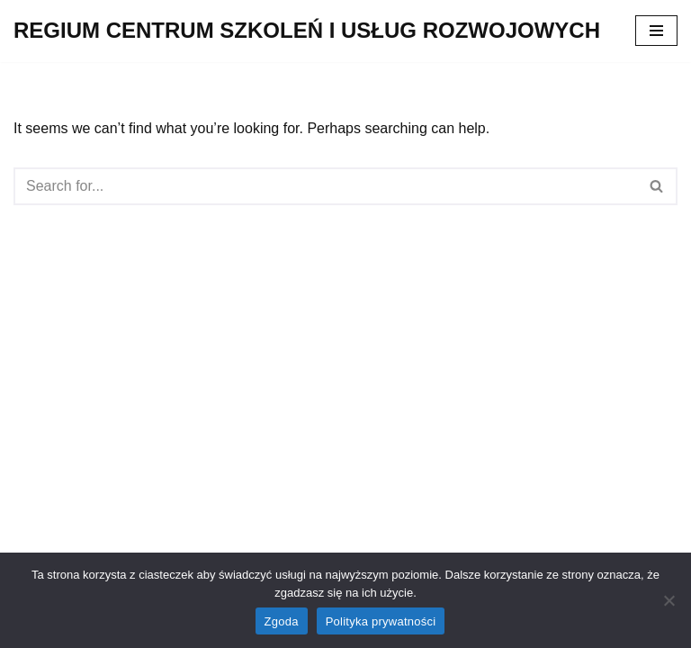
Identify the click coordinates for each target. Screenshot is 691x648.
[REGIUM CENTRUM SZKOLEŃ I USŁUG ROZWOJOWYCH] (306, 31)
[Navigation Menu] (656, 30)
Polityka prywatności (381, 621)
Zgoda (282, 621)
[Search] (325, 186)
